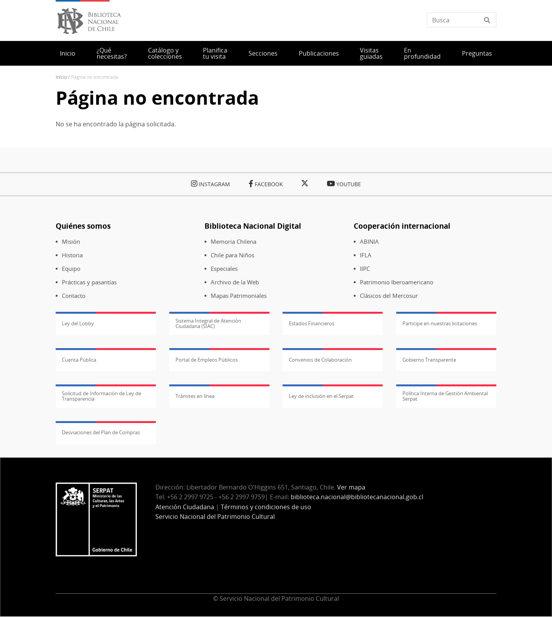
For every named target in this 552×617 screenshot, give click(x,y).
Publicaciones (319, 53)
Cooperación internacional (402, 226)
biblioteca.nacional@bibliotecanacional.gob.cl (357, 497)
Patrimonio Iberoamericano (396, 282)
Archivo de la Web (235, 282)
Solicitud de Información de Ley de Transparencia (101, 396)
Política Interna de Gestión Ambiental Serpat (445, 396)
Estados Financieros (311, 323)
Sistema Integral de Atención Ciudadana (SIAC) (208, 323)
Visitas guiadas (371, 53)
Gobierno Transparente (429, 359)
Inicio (67, 53)
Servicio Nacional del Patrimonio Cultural (215, 516)
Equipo (71, 268)
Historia (72, 255)
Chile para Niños (232, 255)
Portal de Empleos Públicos (206, 359)
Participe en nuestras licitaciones (439, 323)
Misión (71, 241)
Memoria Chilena (233, 241)
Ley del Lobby (78, 323)
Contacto (73, 295)
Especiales (224, 268)
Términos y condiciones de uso (266, 507)
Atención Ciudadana (184, 507)
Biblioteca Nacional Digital (252, 226)
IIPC (365, 268)
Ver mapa (351, 487)
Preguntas (477, 53)
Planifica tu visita (215, 53)
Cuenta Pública (79, 359)
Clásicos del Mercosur (389, 295)
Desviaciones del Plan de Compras (101, 432)
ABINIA (369, 241)
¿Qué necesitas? (112, 53)
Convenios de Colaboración (320, 359)
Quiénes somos (83, 226)
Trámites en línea (195, 396)
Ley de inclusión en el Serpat (321, 396)
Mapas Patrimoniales (239, 295)
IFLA (365, 255)
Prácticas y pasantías (89, 282)
